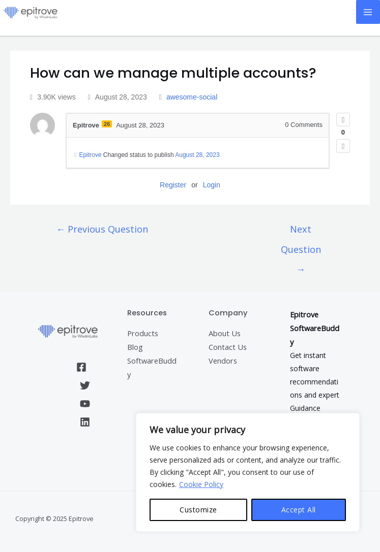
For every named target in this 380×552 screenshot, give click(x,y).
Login (211, 185)
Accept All (298, 509)
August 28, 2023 (197, 154)
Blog (135, 347)
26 (107, 124)
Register (173, 185)
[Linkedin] (85, 422)
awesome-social (191, 97)
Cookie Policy (201, 484)
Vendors (223, 360)
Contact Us (228, 347)
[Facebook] (81, 367)
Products (142, 333)
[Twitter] (85, 385)
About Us (225, 333)
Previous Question (102, 229)
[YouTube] (85, 404)
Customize (198, 509)
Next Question (301, 232)
